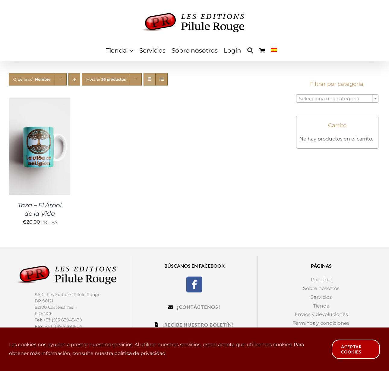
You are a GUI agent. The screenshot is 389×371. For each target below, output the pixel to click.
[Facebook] (194, 283)
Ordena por (32, 79)
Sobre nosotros (321, 288)
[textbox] (337, 99)
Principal (321, 279)
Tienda (321, 306)
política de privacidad (140, 353)
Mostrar (106, 79)
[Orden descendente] (74, 79)
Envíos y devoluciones (321, 314)
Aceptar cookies (351, 349)
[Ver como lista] (161, 79)
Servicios (321, 297)
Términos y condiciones (321, 323)
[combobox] (337, 98)
